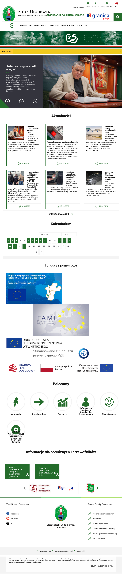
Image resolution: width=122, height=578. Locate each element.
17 (13, 249)
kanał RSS (80, 555)
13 (59, 243)
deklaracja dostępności (63, 555)
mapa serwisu (45, 555)
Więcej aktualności (59, 217)
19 (23, 249)
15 (69, 243)
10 (44, 243)
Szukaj (81, 238)
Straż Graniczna (32, 11)
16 (9, 249)
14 (64, 243)
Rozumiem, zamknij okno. (101, 570)
